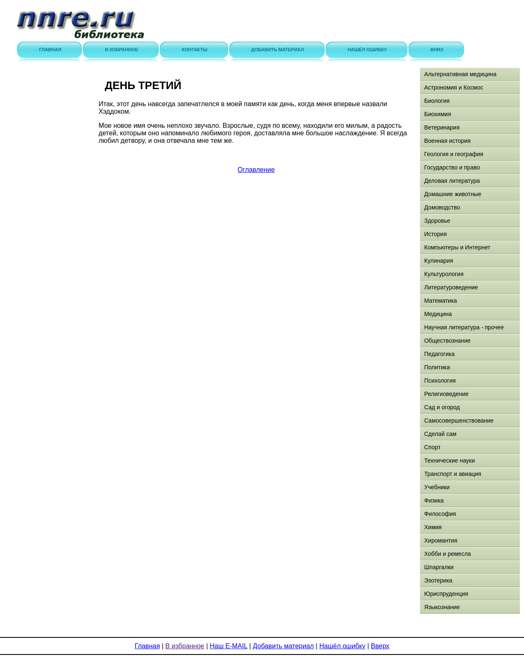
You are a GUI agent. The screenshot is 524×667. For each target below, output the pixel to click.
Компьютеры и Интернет (457, 247)
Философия (440, 513)
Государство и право (452, 167)
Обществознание (447, 340)
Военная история (447, 140)
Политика (437, 367)
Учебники (437, 487)
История (435, 234)
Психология (440, 380)
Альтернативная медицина (460, 74)
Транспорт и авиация (452, 473)
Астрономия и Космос (453, 87)
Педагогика (439, 354)
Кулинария (438, 260)
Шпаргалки (439, 567)
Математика (440, 300)
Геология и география (453, 154)
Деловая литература (452, 180)
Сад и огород (442, 407)
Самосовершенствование (459, 420)
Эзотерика (438, 580)
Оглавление (255, 169)
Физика (434, 500)
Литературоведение (451, 287)
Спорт (432, 447)
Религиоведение (446, 394)
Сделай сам (440, 434)
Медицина (438, 314)
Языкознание (442, 607)
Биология (437, 100)
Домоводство (442, 207)
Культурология (444, 274)
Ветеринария (442, 127)
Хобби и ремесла (447, 553)
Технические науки (449, 460)
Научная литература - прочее (464, 327)
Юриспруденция (446, 593)
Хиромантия (440, 540)
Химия (433, 527)
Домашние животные (452, 194)
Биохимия (437, 114)
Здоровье (437, 220)
